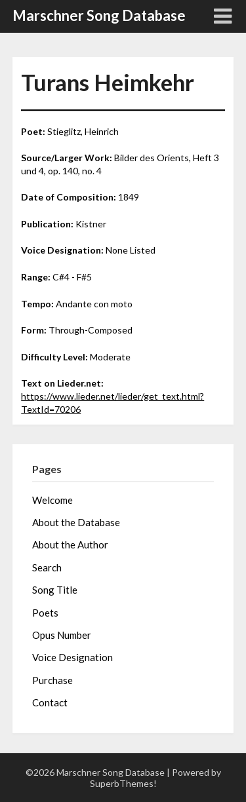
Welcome (52, 500)
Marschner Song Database (99, 15)
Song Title (54, 590)
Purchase (52, 680)
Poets (45, 613)
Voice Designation (72, 657)
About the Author (70, 544)
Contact (50, 702)
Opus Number (61, 635)
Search (47, 567)
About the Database (76, 522)
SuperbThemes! (123, 783)
